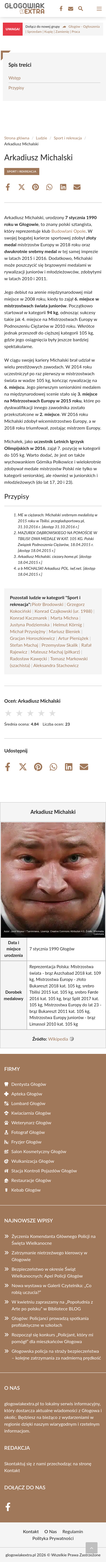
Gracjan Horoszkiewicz (32, 638)
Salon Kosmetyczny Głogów (38, 1151)
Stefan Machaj (24, 645)
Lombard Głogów (28, 1103)
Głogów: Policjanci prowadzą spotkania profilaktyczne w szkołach (50, 1321)
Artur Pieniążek (73, 638)
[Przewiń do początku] (92, 1548)
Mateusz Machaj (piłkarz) (55, 651)
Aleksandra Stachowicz (56, 665)
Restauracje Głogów (31, 1180)
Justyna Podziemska (29, 624)
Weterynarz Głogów (31, 1122)
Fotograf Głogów (28, 1132)
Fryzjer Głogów (26, 1141)
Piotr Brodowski (47, 604)
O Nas (50, 1531)
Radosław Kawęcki (28, 658)
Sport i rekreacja (68, 137)
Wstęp (14, 77)
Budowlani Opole (68, 231)
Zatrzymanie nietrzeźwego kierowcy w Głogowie (49, 1256)
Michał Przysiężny (27, 631)
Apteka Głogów (26, 1093)
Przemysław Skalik (60, 645)
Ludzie (41, 137)
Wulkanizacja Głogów (32, 1161)
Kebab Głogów (26, 1189)
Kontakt (12, 1470)
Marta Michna (64, 617)
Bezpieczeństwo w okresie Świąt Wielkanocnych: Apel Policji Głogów (47, 1272)
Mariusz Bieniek (64, 631)
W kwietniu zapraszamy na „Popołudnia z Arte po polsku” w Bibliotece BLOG (52, 1305)
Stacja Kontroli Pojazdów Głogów (44, 1170)
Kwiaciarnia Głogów (31, 1113)
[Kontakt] (70, 9)
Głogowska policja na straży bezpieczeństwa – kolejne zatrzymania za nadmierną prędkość (56, 1354)
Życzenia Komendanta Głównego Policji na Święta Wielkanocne (54, 1239)
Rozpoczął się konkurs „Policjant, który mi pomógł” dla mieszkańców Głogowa (52, 1338)
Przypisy (16, 87)
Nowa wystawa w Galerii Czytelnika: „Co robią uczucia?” (52, 1289)
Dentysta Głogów (28, 1084)
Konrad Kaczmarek (28, 617)
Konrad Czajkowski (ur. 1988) (63, 611)
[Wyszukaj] (80, 9)
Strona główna (16, 137)
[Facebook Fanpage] (60, 9)
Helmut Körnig (67, 624)
